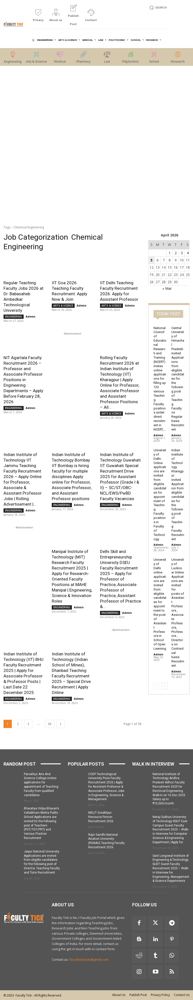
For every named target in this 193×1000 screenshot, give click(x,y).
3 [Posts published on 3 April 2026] (182, 252)
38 (49, 724)
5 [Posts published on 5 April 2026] (152, 260)
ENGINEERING (13, 316)
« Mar (167, 288)
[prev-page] (157, 686)
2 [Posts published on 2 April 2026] (176, 252)
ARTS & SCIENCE (63, 305)
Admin (30, 316)
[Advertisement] (24, 146)
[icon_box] (38, 17)
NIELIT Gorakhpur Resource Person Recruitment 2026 (100, 817)
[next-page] (60, 724)
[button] (157, 7)
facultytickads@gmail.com (89, 959)
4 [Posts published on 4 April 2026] (188, 252)
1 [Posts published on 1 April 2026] (170, 252)
